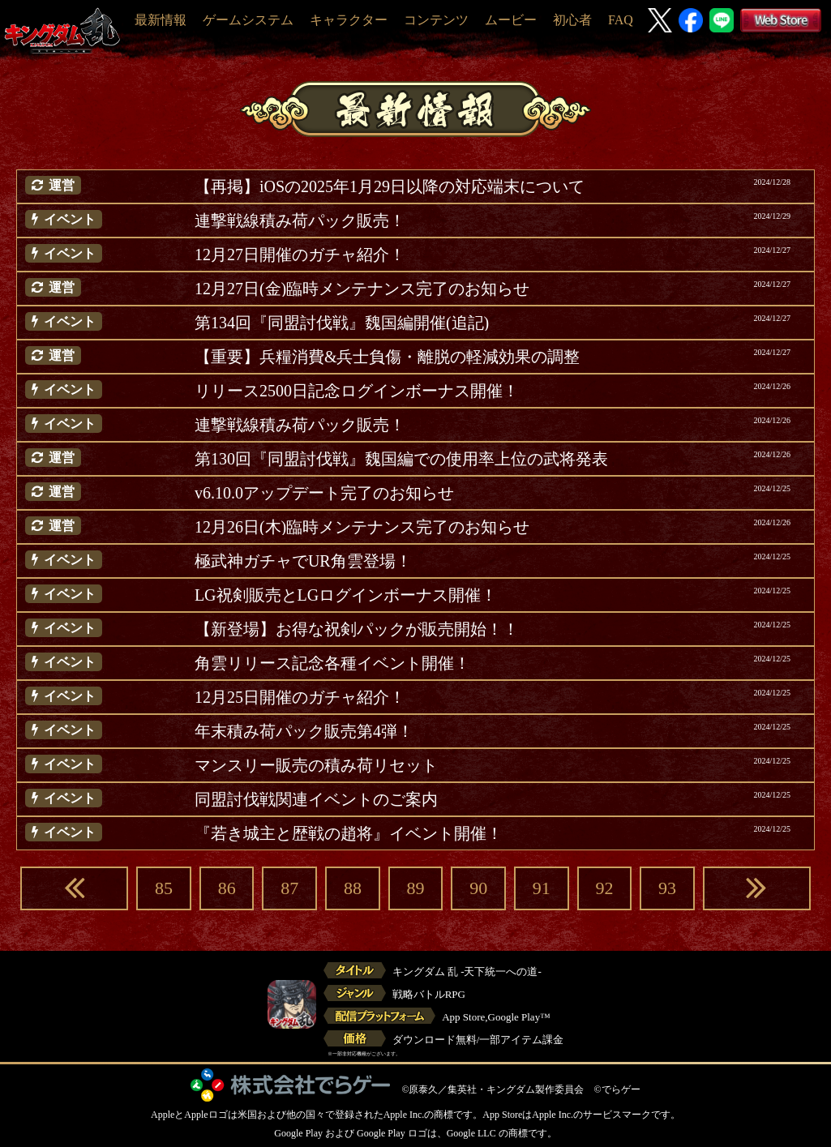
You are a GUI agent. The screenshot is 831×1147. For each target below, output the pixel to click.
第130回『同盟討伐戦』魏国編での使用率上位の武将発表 (401, 459)
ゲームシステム (248, 20)
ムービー (511, 20)
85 (164, 888)
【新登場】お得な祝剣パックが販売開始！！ (357, 629)
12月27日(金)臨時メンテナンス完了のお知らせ (362, 288)
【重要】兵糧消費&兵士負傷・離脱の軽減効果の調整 (387, 357)
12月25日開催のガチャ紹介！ (300, 697)
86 (227, 888)
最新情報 (160, 20)
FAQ (620, 20)
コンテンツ (436, 20)
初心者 (572, 20)
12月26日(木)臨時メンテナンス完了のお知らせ (362, 527)
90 (478, 888)
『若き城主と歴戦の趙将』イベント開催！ (349, 833)
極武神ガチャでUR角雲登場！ (303, 561)
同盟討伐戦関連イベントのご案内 (316, 799)
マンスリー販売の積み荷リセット (316, 765)
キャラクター (349, 20)
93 (667, 888)
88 (353, 888)
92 (604, 888)
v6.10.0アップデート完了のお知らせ (324, 493)
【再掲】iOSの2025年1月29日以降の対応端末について (390, 186)
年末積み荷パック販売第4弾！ (304, 731)
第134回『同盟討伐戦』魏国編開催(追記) (342, 323)
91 (541, 888)
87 (289, 888)
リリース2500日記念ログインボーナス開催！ (357, 391)
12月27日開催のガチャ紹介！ (300, 254)
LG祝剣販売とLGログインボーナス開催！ (346, 595)
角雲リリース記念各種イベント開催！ (332, 663)
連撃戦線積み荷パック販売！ (300, 220)
